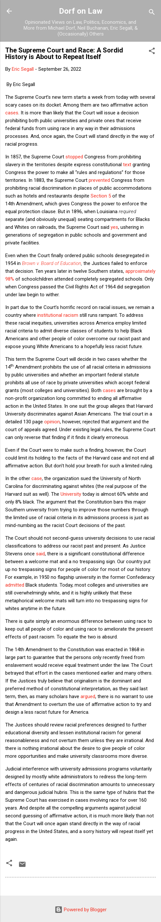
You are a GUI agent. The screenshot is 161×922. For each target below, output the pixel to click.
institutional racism (57, 315)
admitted (14, 585)
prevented (99, 180)
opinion (52, 422)
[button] (152, 52)
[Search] (152, 13)
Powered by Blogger (81, 910)
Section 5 (101, 196)
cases (11, 113)
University (71, 494)
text (127, 165)
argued (87, 696)
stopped (74, 157)
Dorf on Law (80, 11)
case (36, 478)
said (40, 554)
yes (114, 227)
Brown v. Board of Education (51, 263)
